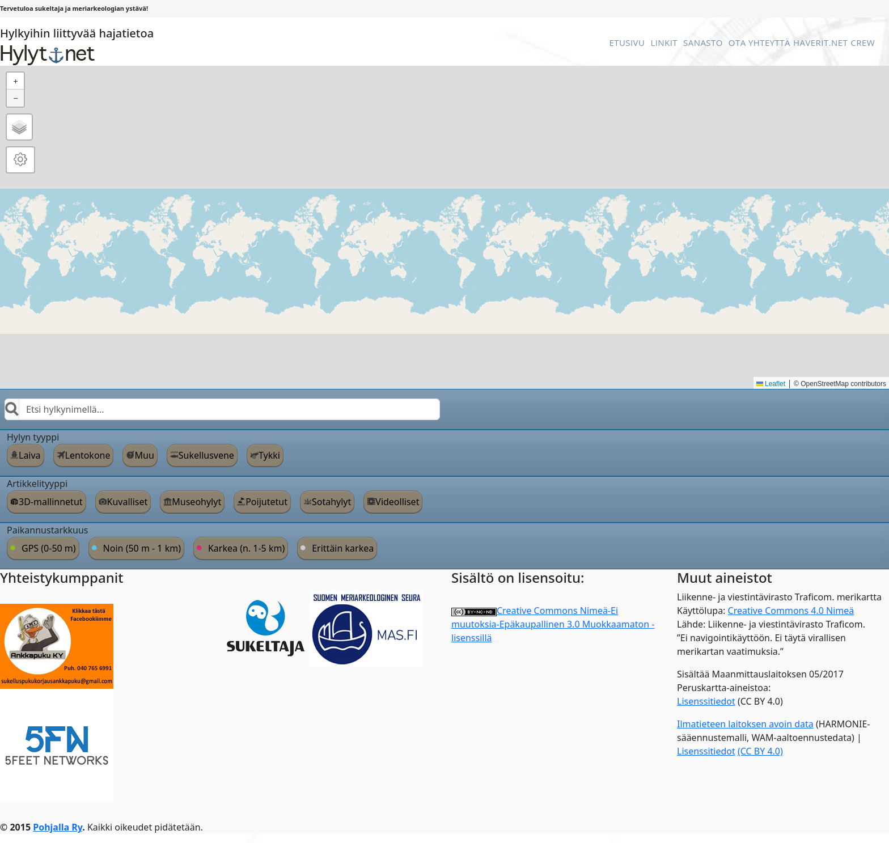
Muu (144, 455)
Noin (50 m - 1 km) (142, 548)
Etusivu (627, 42)
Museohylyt (196, 501)
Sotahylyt (331, 501)
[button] (15, 81)
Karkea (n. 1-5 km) (246, 548)
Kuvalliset (127, 501)
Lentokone (88, 455)
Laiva (30, 455)
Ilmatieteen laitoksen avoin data (745, 724)
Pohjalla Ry (57, 827)
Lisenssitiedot (706, 701)
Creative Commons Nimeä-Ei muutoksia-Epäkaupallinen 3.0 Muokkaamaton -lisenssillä (552, 624)
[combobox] (222, 409)
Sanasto (703, 42)
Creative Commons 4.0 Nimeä (791, 610)
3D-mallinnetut (51, 501)
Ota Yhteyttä (759, 42)
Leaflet (770, 384)
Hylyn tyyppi (33, 437)
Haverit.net (820, 42)
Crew (862, 42)
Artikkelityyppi (37, 483)
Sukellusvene (206, 455)
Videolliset (397, 501)
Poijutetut (266, 501)
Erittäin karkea (343, 548)
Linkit (664, 42)
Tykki (269, 455)
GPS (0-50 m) (49, 548)
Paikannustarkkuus (47, 530)
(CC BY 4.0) (760, 751)
